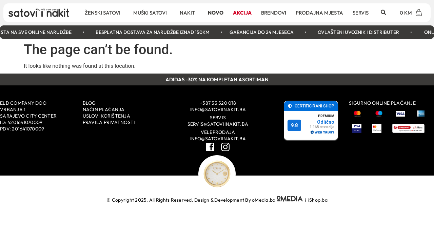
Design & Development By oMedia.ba (249, 200)
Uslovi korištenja (106, 116)
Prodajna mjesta (319, 12)
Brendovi (273, 12)
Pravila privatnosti (109, 122)
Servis (361, 12)
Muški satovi (151, 12)
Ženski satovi (104, 12)
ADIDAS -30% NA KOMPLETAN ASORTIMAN (217, 79)
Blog (89, 103)
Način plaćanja (104, 109)
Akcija (242, 12)
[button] (383, 12)
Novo (215, 12)
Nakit (189, 12)
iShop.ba (318, 200)
